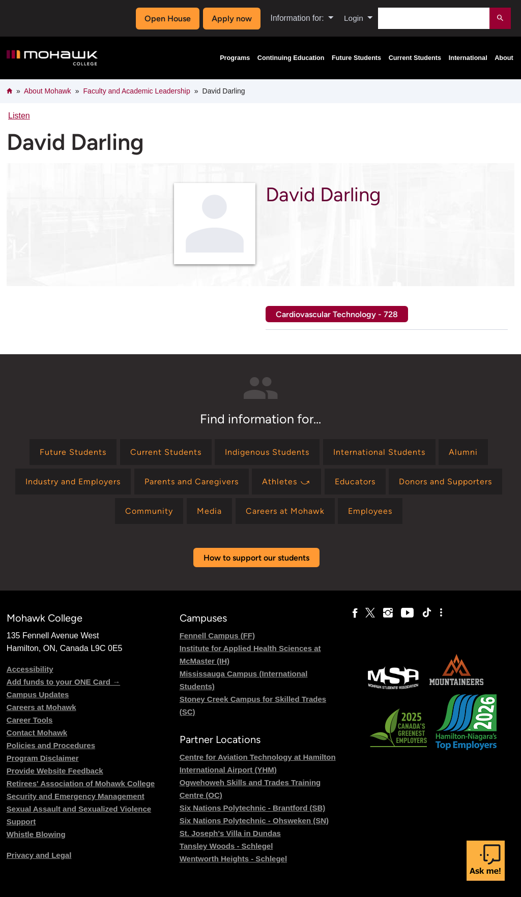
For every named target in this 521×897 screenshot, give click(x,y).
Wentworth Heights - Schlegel (233, 858)
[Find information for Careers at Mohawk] (285, 511)
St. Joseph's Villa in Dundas (230, 833)
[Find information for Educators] (355, 481)
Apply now (231, 18)
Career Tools (30, 720)
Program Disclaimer (43, 758)
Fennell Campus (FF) (217, 635)
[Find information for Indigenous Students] (267, 452)
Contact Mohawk (37, 732)
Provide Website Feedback (55, 770)
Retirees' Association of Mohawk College (81, 783)
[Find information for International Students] (379, 452)
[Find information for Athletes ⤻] (286, 481)
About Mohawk (47, 91)
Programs (235, 57)
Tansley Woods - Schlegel (226, 846)
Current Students (415, 57)
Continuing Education (291, 57)
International (468, 57)
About (504, 57)
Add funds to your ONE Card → (63, 681)
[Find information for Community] (149, 511)
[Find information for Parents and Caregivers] (191, 481)
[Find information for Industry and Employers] (73, 481)
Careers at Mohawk (41, 707)
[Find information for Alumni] (463, 452)
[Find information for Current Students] (166, 452)
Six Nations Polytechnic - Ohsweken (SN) (254, 820)
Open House (167, 18)
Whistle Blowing (36, 834)
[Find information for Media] (209, 511)
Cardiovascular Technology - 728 (337, 314)
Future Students (356, 57)
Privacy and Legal (39, 855)
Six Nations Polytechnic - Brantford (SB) (253, 807)
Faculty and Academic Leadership (136, 91)
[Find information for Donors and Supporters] (445, 481)
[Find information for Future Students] (73, 452)
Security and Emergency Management (75, 796)
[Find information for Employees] (370, 511)
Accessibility (30, 669)
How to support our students (256, 558)
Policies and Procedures (51, 745)
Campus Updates (38, 694)
